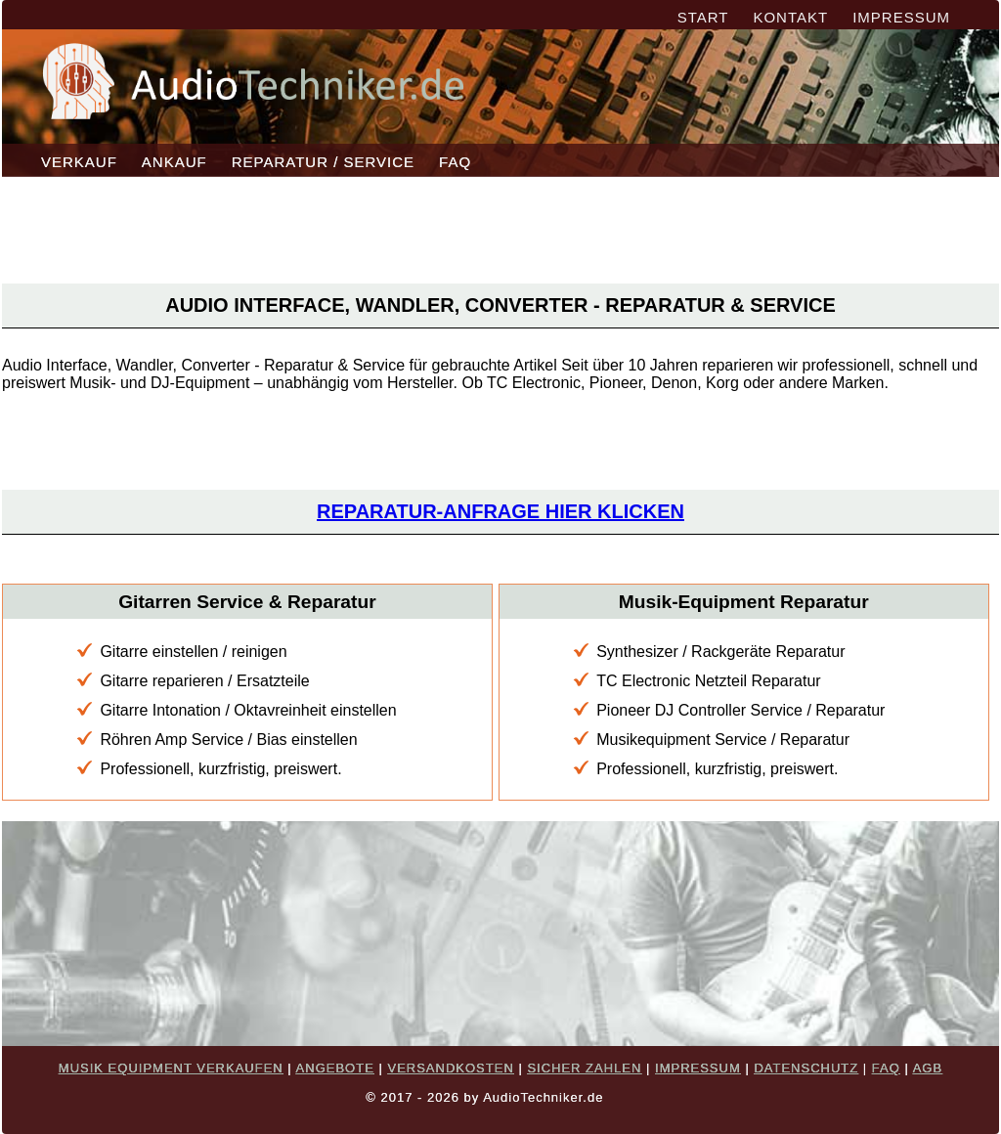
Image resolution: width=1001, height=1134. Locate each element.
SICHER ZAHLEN (584, 1068)
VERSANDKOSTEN (450, 1068)
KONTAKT (790, 17)
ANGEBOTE (335, 1068)
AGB (927, 1068)
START (703, 17)
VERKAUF (79, 161)
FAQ (455, 161)
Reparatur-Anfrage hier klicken (500, 511)
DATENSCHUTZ (806, 1068)
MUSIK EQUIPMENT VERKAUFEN (171, 1068)
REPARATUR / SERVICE (323, 161)
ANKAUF (174, 161)
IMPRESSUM (901, 17)
